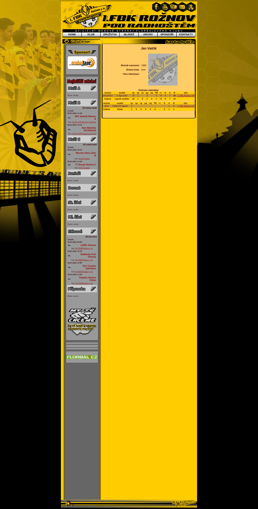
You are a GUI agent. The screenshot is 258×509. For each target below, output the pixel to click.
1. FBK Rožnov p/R (185, 96)
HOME (72, 34)
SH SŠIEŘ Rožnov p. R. (84, 248)
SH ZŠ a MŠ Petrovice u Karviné (84, 122)
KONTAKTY (186, 34)
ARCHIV (148, 34)
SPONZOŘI (166, 34)
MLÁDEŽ (129, 34)
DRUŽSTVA (110, 34)
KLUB (91, 34)
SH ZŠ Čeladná (84, 159)
